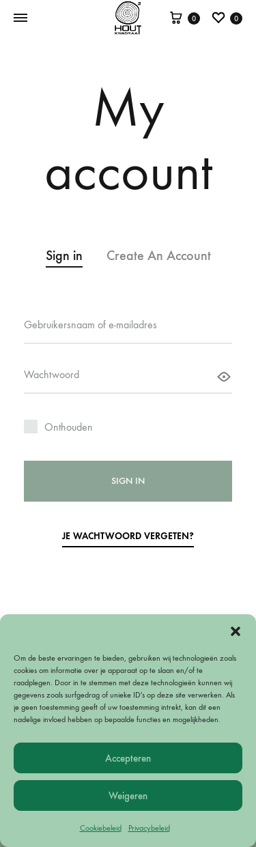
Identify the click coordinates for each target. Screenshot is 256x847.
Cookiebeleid (101, 828)
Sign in (128, 481)
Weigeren (128, 796)
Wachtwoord (53, 374)
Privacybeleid (149, 828)
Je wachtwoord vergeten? (128, 536)
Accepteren (128, 758)
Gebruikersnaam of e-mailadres (92, 324)
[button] (235, 631)
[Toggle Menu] (20, 18)
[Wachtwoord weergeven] (224, 377)
